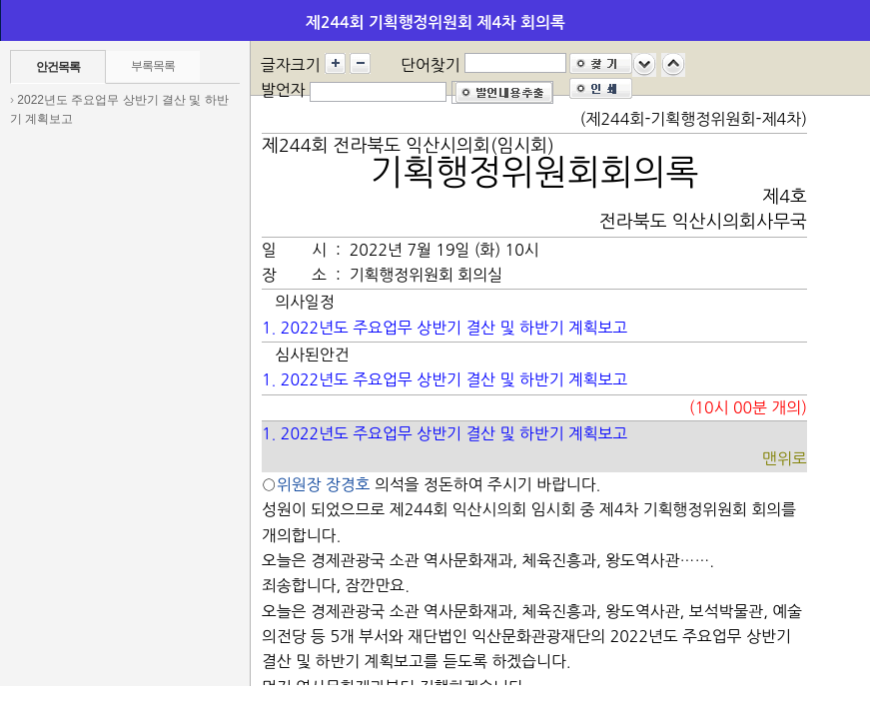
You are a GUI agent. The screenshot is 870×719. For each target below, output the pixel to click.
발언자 (283, 90)
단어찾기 (430, 65)
